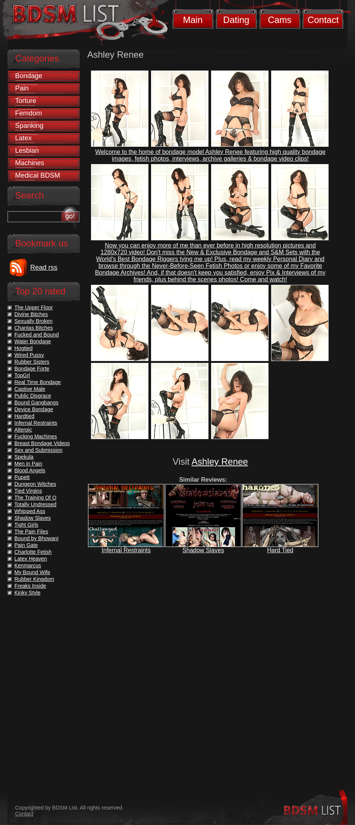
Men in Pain (28, 464)
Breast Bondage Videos (42, 443)
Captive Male (29, 389)
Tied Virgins (28, 491)
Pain (22, 88)
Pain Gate (26, 545)
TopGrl (22, 375)
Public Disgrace (32, 396)
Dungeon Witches (35, 484)
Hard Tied (280, 550)
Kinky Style (27, 593)
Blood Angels (29, 470)
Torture (25, 100)
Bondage (28, 76)
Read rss (43, 267)
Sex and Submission (38, 450)
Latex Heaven (30, 559)
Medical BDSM (37, 175)
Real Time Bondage (37, 382)
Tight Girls (26, 525)
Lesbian (27, 150)
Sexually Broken (33, 321)
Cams (280, 20)
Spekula (24, 457)
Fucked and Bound (36, 335)
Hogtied (23, 348)
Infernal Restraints (126, 550)
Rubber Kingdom (34, 579)
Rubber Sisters (31, 362)
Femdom (28, 113)
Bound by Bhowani (36, 538)
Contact (323, 20)
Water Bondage (32, 341)
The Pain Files (31, 531)
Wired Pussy (29, 355)
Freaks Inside (30, 586)
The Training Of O (35, 498)
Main (192, 20)
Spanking (29, 125)
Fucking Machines (35, 436)
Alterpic (23, 430)
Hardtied (24, 416)
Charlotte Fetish (33, 552)
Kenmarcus (27, 565)
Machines (29, 163)
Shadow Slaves (203, 550)
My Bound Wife (32, 572)
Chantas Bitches (33, 328)
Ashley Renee (219, 461)
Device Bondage (33, 409)
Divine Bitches (31, 314)
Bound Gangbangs (36, 402)
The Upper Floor (33, 307)
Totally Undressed (35, 504)
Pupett (21, 477)
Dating (236, 20)
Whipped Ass (29, 511)
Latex (23, 138)
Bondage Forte (31, 369)
